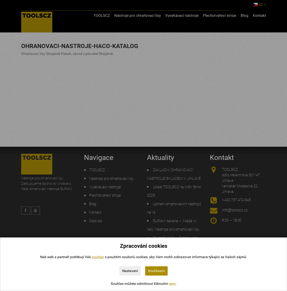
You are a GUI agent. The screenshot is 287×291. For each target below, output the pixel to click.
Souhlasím (156, 271)
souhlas (98, 257)
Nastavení (130, 271)
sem (172, 284)
